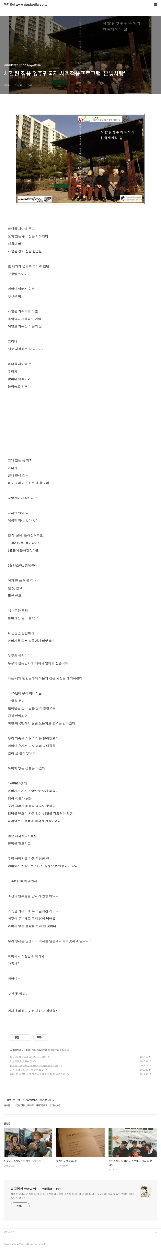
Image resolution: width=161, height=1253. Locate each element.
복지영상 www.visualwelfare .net (25, 4)
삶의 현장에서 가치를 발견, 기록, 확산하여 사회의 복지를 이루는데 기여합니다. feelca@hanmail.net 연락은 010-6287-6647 (73, 1196)
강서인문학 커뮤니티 (21, 1061)
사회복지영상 (16, 1050)
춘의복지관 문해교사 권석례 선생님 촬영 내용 (34, 1065)
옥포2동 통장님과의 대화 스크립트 (28, 1057)
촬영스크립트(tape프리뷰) (37, 1050)
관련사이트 (9, 1231)
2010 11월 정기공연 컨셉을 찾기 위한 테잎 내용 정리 (38, 1074)
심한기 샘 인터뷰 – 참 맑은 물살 (27, 1069)
